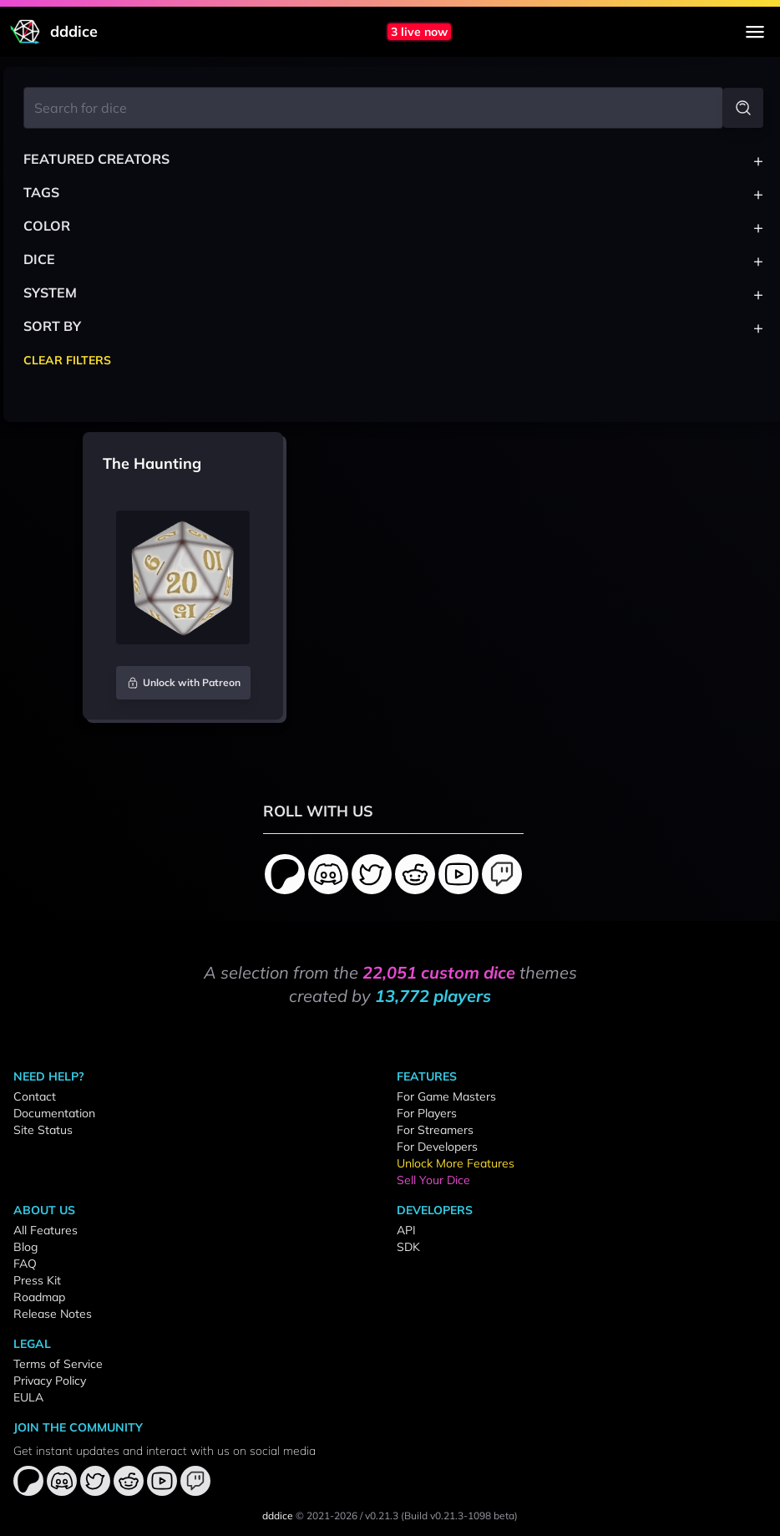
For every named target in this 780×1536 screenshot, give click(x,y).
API (406, 1230)
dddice (277, 1515)
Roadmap (39, 1297)
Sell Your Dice (433, 1180)
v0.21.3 (381, 1515)
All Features (45, 1230)
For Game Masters (446, 1096)
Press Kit (37, 1280)
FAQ (25, 1263)
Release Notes (52, 1313)
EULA (28, 1397)
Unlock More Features (455, 1163)
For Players (427, 1113)
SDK (408, 1246)
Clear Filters (67, 360)
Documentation (54, 1113)
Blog (25, 1246)
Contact (34, 1096)
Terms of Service (58, 1363)
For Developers (437, 1146)
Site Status (43, 1129)
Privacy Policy (49, 1380)
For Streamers (435, 1129)
